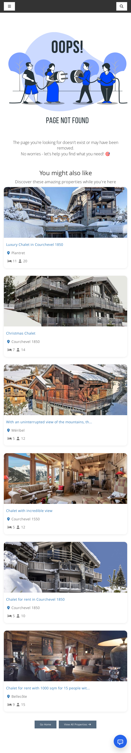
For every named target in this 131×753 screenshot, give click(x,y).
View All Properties (77, 724)
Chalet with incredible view (29, 510)
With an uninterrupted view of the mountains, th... (49, 421)
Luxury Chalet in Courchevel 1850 (34, 244)
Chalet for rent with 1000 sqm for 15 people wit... (48, 688)
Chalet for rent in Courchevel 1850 (35, 599)
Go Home (45, 724)
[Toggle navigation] (121, 6)
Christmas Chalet (20, 333)
